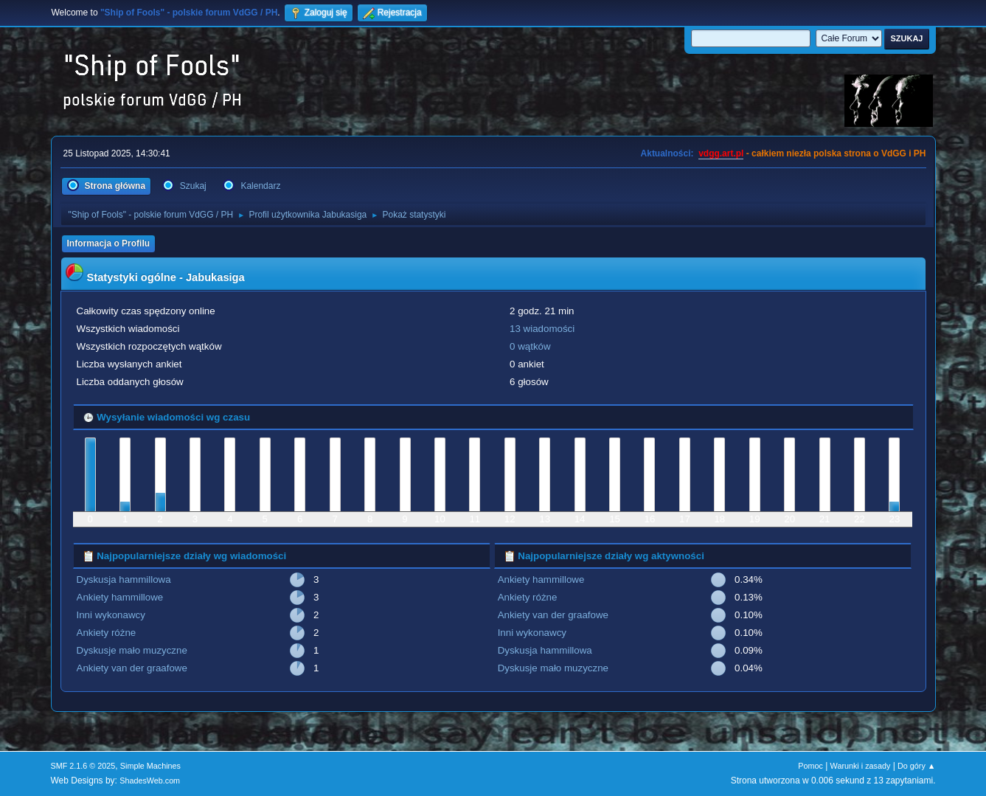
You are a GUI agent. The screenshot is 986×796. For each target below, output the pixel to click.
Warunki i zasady (860, 765)
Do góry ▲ (916, 765)
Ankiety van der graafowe (132, 668)
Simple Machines (150, 765)
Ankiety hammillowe (120, 597)
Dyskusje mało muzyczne (132, 650)
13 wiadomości (542, 328)
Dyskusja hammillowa (124, 579)
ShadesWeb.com (149, 780)
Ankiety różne (106, 632)
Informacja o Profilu (108, 243)
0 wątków (530, 346)
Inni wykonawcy (111, 614)
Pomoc (810, 765)
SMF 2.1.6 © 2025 (83, 765)
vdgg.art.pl (720, 153)
